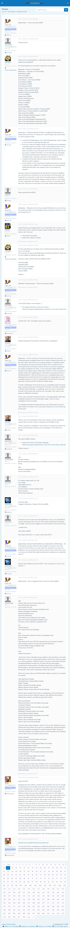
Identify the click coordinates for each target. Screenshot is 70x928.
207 (33, 913)
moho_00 (8, 25)
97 (8, 885)
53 (24, 875)
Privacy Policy (11, 924)
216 (14, 917)
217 (19, 917)
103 (35, 885)
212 (58, 913)
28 (53, 868)
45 (57, 871)
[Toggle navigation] (68, 3)
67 (16, 878)
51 (16, 875)
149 (4, 899)
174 (63, 903)
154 (29, 899)
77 (57, 878)
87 (32, 882)
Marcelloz (8, 323)
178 (19, 906)
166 (24, 903)
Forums (4, 11)
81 (8, 882)
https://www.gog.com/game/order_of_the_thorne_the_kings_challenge (44, 445)
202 (9, 913)
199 (58, 910)
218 (24, 917)
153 (24, 899)
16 (4, 868)
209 (43, 913)
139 (19, 896)
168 (33, 903)
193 (29, 910)
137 (9, 896)
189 (9, 910)
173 (58, 903)
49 (8, 875)
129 (33, 892)
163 (9, 903)
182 (38, 906)
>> (33, 917)
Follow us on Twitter (44, 926)
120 (53, 889)
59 (49, 875)
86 (28, 882)
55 (32, 875)
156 (38, 899)
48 (4, 875)
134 (58, 892)
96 (4, 885)
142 (33, 896)
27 (49, 868)
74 (44, 878)
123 (4, 892)
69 (24, 878)
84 (20, 882)
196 (43, 910)
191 (19, 910)
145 (48, 896)
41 (40, 871)
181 (33, 906)
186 (58, 906)
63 (65, 875)
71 (32, 878)
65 (8, 878)
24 (36, 868)
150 (9, 899)
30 (61, 868)
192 (24, 910)
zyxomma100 (9, 460)
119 (48, 889)
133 (53, 892)
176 (9, 906)
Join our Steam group (60, 926)
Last (29, 917)
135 (63, 892)
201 (4, 913)
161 (63, 899)
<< (4, 864)
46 (61, 871)
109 (64, 885)
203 (14, 913)
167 (29, 903)
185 (53, 906)
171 (48, 903)
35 (16, 871)
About (4, 924)
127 (24, 892)
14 (59, 864)
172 (53, 903)
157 (43, 899)
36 (20, 871)
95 (65, 882)
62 (61, 875)
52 (20, 875)
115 (29, 889)
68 (20, 878)
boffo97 (7, 230)
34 (12, 871)
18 (12, 868)
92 (53, 882)
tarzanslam (8, 504)
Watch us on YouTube (10, 926)
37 (24, 871)
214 (4, 917)
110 (4, 889)
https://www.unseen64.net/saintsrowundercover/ (33, 843)
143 (38, 896)
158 (48, 899)
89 (40, 882)
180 (29, 906)
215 (9, 917)
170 (43, 903)
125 (14, 892)
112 (14, 889)
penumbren (8, 45)
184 (48, 906)
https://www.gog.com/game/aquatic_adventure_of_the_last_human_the (44, 309)
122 (63, 889)
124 (9, 892)
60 (53, 875)
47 (65, 871)
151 (14, 899)
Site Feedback (11, 11)
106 (50, 885)
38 (28, 871)
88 (36, 882)
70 (28, 878)
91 (49, 882)
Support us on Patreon (27, 926)
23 (32, 868)
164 (14, 903)
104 (40, 885)
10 (43, 864)
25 (40, 868)
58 (44, 875)
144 (43, 896)
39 (32, 871)
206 (29, 913)
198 (53, 910)
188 (4, 910)
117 (38, 889)
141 (29, 896)
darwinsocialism (9, 793)
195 (38, 910)
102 (30, 885)
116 (33, 889)
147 (58, 896)
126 (19, 892)
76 (53, 878)
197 (48, 910)
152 (19, 899)
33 (8, 871)
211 (53, 913)
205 (24, 913)
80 (4, 882)
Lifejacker (8, 195)
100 (20, 885)
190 (14, 910)
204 (19, 913)
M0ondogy (8, 522)
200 (63, 910)
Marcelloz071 (9, 333)
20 (20, 868)
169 (38, 903)
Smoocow (8, 483)
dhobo (7, 783)
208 (38, 913)
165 (19, 903)
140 (24, 896)
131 (43, 892)
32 (4, 871)
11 (47, 864)
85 (24, 882)
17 (8, 868)
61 (57, 875)
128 (29, 892)
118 (43, 889)
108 (59, 885)
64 (4, 878)
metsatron (8, 62)
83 (16, 882)
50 (12, 875)
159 (53, 899)
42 (44, 871)
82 (12, 882)
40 (36, 871)
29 (57, 868)
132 (48, 892)
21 (24, 868)
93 (57, 882)
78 (61, 878)
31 (65, 868)
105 (45, 885)
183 (43, 906)
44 (53, 871)
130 (38, 892)
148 (63, 896)
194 (33, 910)
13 (55, 864)
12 (51, 864)
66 (12, 878)
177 (14, 906)
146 (53, 896)
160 (58, 899)
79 (65, 878)
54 (28, 875)
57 (40, 875)
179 (24, 906)
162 (4, 903)
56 (36, 875)
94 (61, 882)
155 (33, 899)
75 (49, 878)
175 (4, 906)
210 (48, 913)
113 (19, 889)
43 (49, 871)
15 (63, 864)
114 (24, 889)
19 (16, 868)
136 (4, 896)
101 (25, 885)
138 (14, 896)
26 (44, 868)
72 (36, 878)
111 (9, 889)
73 (40, 878)
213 (63, 913)
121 (58, 889)
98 (12, 885)
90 (44, 882)
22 (28, 868)
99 (16, 885)
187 (63, 906)
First (8, 864)
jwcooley (7, 343)
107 (55, 885)
